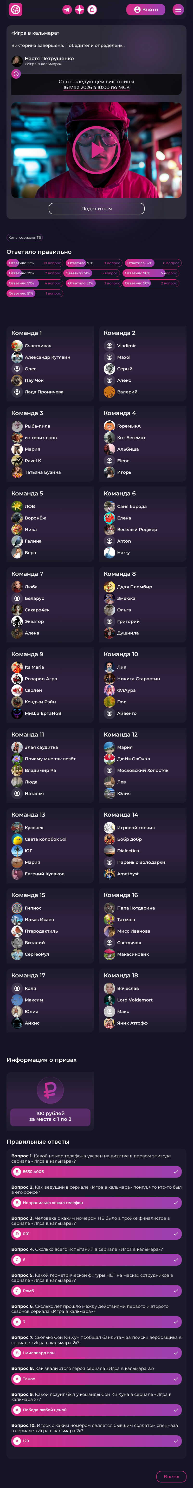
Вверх (171, 1477)
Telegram (67, 9)
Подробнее (96, 84)
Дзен (79, 9)
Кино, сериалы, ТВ (24, 237)
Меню (178, 9)
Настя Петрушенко (49, 58)
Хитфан (16, 9)
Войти (150, 10)
